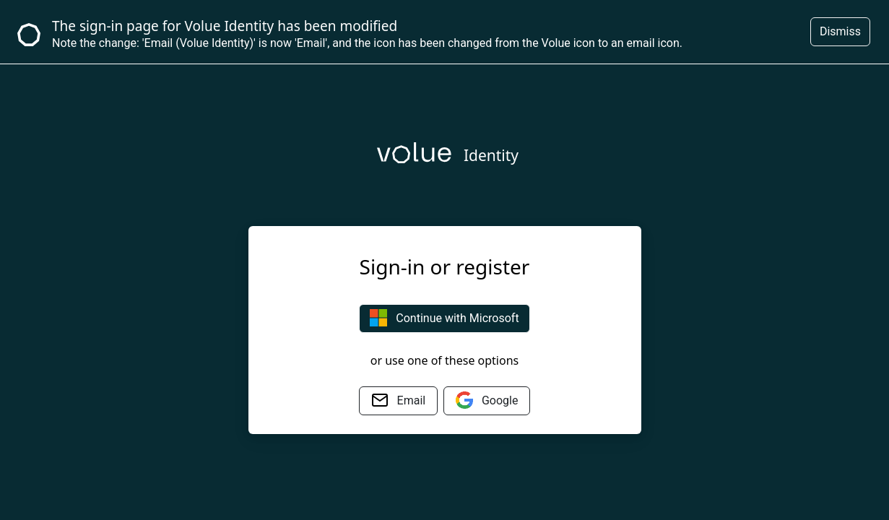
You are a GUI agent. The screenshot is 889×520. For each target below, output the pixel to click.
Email (398, 400)
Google (487, 400)
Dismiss (840, 31)
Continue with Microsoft (444, 317)
